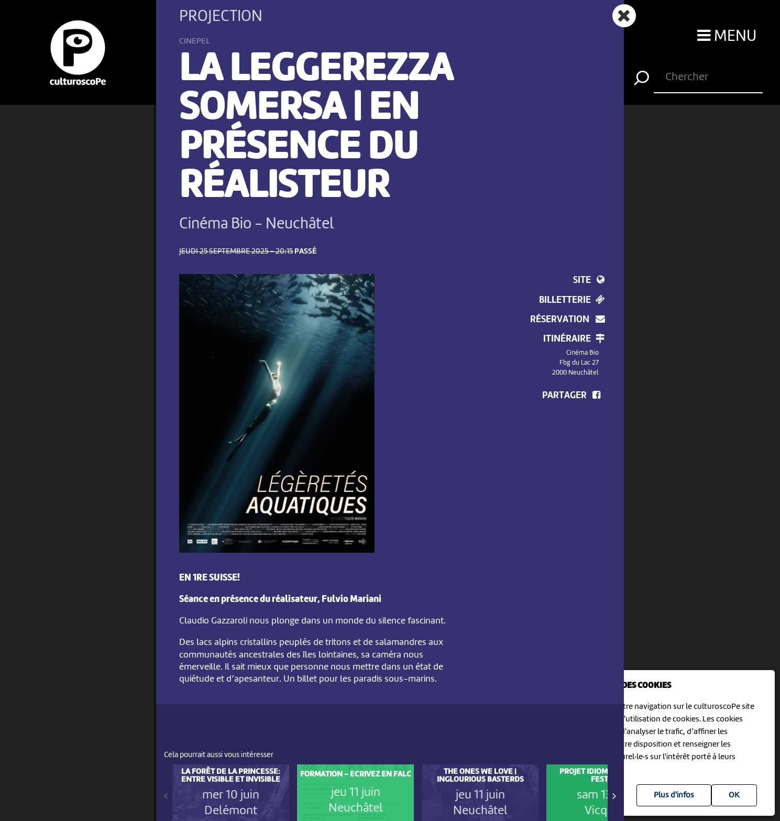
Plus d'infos (674, 795)
